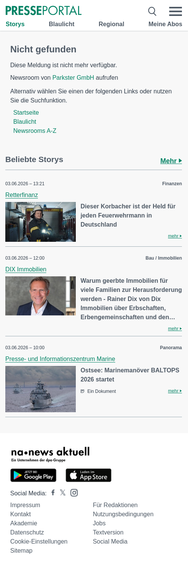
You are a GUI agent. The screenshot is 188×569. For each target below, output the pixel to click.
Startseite (26, 112)
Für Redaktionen (115, 505)
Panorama (171, 347)
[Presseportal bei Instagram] (72, 492)
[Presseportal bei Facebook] (51, 493)
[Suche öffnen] (152, 11)
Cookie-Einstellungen (38, 541)
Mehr (171, 161)
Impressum (25, 505)
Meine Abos (165, 24)
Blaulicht (62, 24)
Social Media (110, 541)
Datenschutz (27, 532)
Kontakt (20, 514)
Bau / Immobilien (164, 258)
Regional (111, 24)
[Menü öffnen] (175, 11)
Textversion (108, 532)
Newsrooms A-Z (34, 131)
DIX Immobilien (25, 269)
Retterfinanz (21, 195)
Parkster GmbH (73, 77)
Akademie (23, 523)
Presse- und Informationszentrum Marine (60, 359)
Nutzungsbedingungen (123, 514)
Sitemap (21, 550)
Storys (15, 24)
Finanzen (172, 183)
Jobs (99, 523)
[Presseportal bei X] (60, 493)
